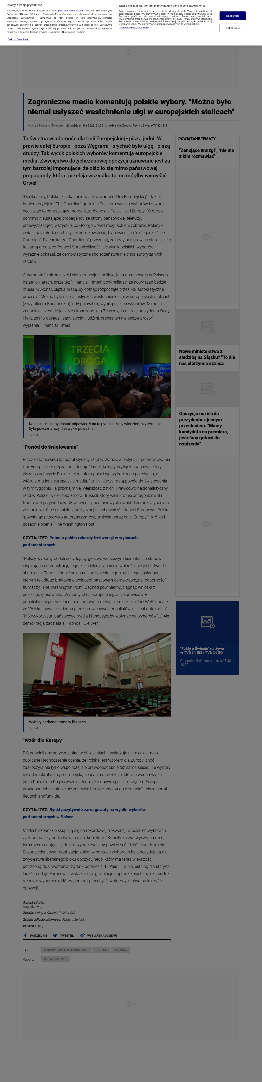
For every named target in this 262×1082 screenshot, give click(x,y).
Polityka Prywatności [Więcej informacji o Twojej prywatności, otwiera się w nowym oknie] (19, 36)
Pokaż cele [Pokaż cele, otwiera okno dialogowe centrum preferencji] (232, 25)
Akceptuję (232, 13)
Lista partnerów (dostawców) (134, 25)
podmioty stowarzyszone (71, 8)
